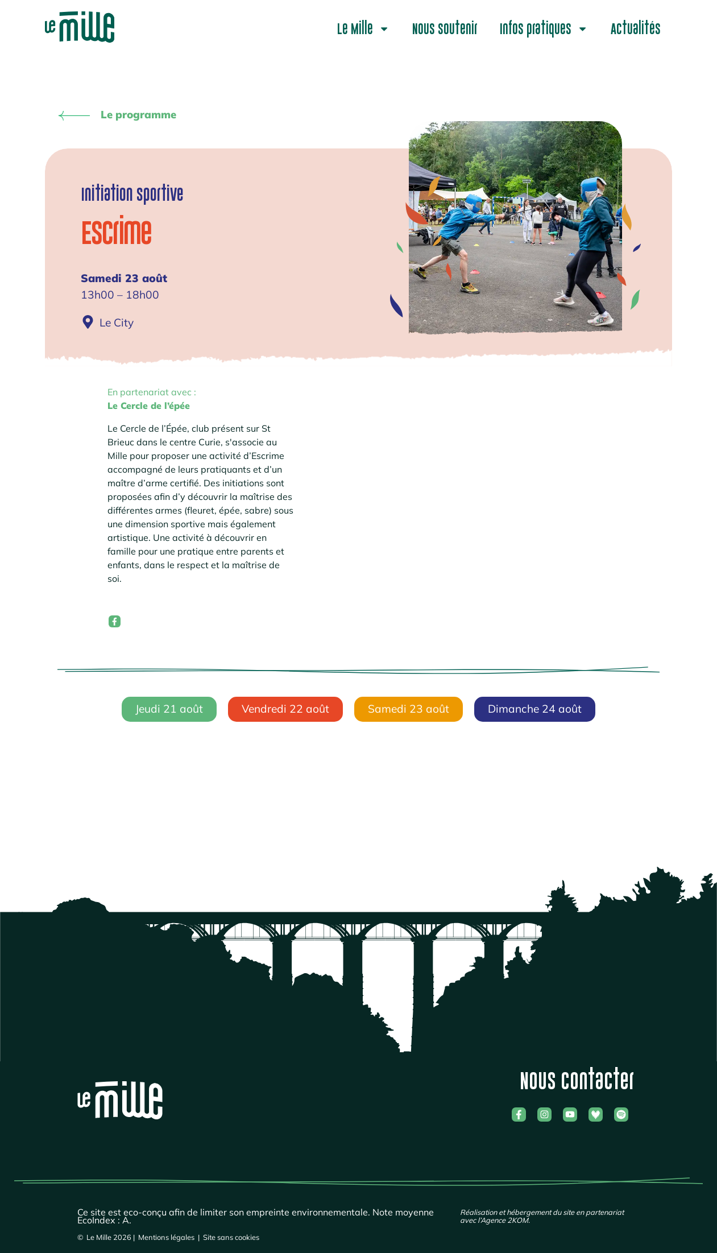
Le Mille (363, 29)
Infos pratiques (544, 29)
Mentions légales (166, 1234)
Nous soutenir (444, 29)
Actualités (636, 29)
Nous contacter (577, 1079)
